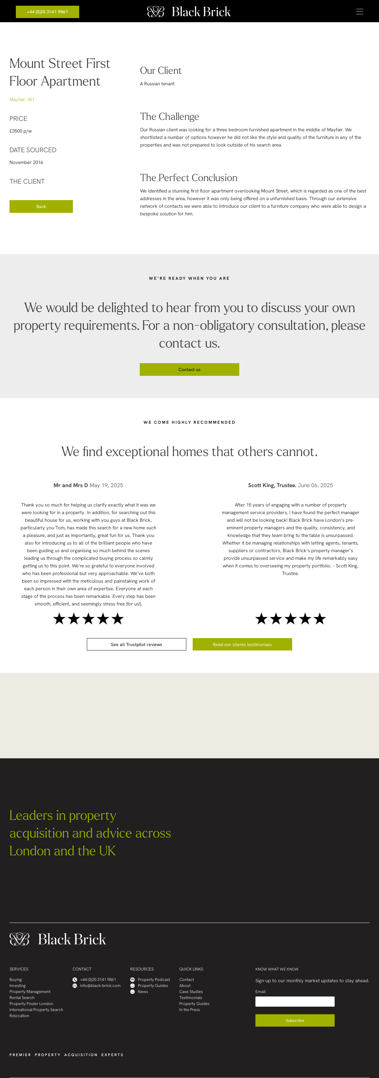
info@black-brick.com (97, 985)
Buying (16, 979)
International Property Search (36, 1009)
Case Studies (191, 991)
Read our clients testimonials (242, 644)
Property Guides (149, 985)
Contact (186, 979)
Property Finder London (31, 1003)
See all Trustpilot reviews (136, 644)
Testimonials (190, 997)
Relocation (19, 1015)
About (184, 985)
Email (260, 991)
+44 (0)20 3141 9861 (47, 12)
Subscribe (295, 1020)
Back (41, 206)
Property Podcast (150, 979)
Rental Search (22, 997)
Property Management (30, 991)
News (139, 991)
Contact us (189, 369)
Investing (18, 985)
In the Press (189, 1009)
